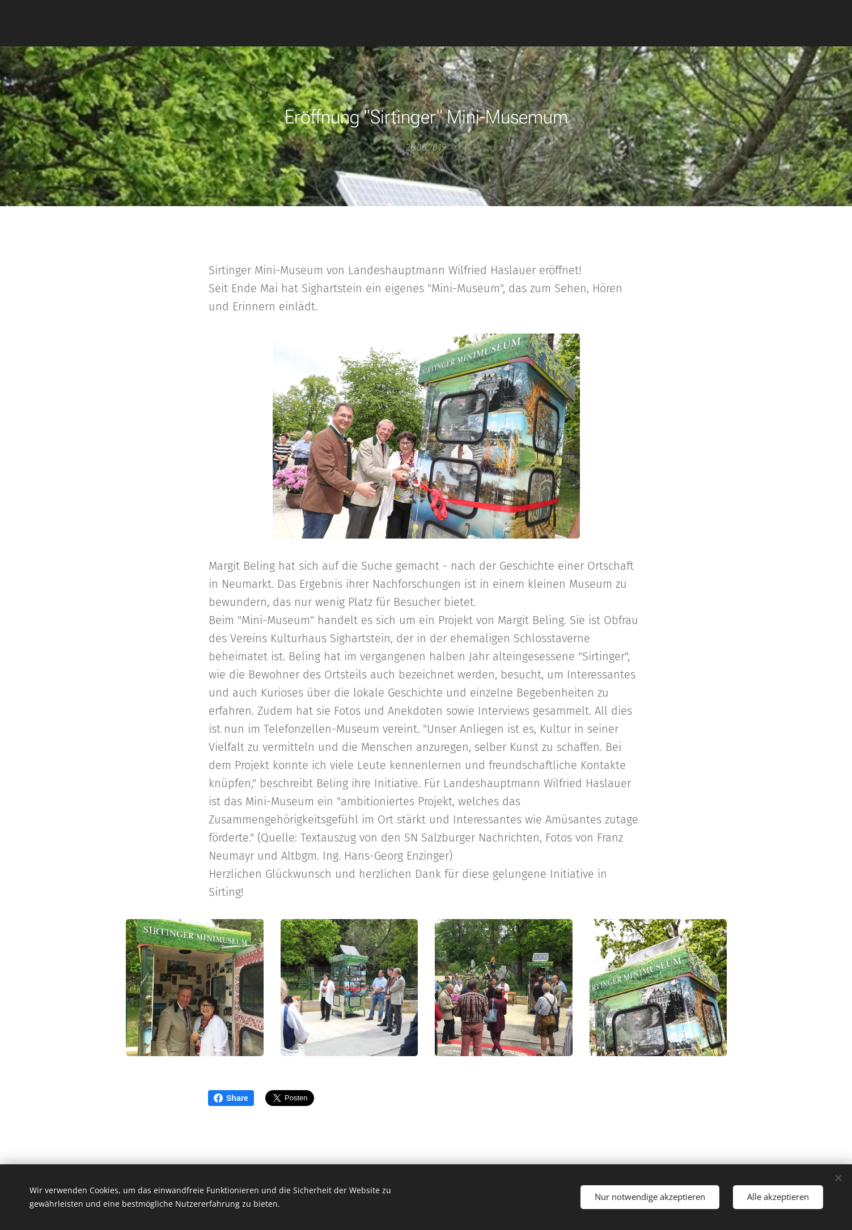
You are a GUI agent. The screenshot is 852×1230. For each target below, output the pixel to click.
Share (231, 1098)
